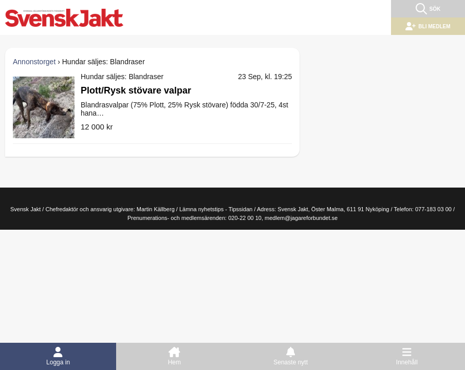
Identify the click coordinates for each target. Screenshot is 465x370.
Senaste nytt (290, 358)
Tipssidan (241, 209)
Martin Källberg (156, 209)
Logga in (58, 358)
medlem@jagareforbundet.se (301, 218)
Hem (174, 358)
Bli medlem (427, 26)
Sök (428, 8)
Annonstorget (34, 62)
